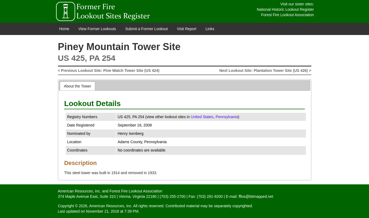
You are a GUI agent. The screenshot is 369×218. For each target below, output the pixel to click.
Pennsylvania (227, 117)
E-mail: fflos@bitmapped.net (249, 196)
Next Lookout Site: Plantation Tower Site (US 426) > (265, 70)
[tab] (77, 86)
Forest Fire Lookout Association (287, 15)
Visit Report (186, 29)
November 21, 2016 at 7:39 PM (112, 211)
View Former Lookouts (97, 29)
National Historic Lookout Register (285, 9)
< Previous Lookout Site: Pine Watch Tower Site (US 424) (109, 70)
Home (64, 29)
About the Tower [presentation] (77, 86)
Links (209, 29)
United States (202, 117)
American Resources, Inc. (79, 191)
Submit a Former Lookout (146, 29)
